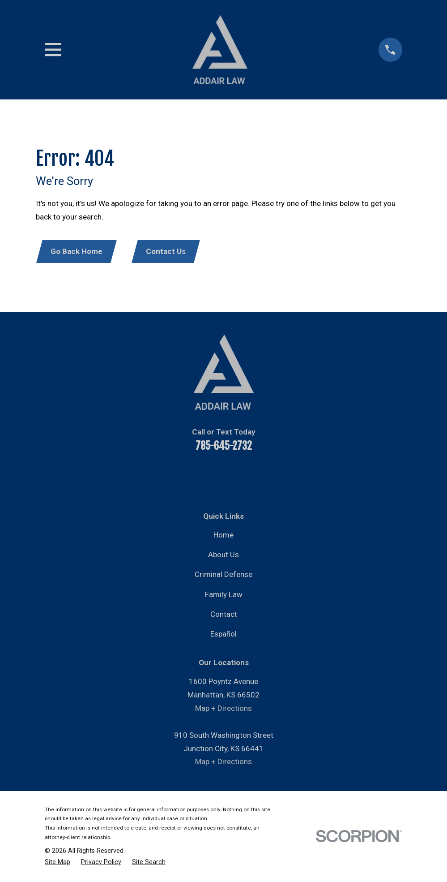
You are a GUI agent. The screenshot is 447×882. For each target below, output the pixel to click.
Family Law (224, 595)
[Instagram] (260, 476)
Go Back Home (77, 251)
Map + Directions (223, 709)
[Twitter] (235, 476)
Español (223, 634)
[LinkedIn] (211, 476)
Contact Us (168, 251)
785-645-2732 (224, 446)
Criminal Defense (223, 575)
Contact (223, 615)
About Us (223, 555)
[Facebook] (163, 476)
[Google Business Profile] (284, 476)
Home (223, 535)
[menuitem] (57, 862)
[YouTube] (187, 476)
